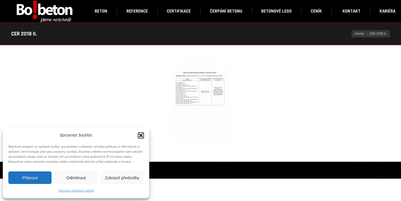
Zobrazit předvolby (122, 177)
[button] (141, 135)
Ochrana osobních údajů (76, 190)
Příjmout (30, 177)
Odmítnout (76, 177)
